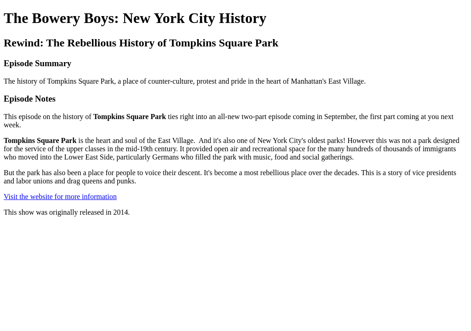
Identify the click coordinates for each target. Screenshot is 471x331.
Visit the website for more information (60, 196)
